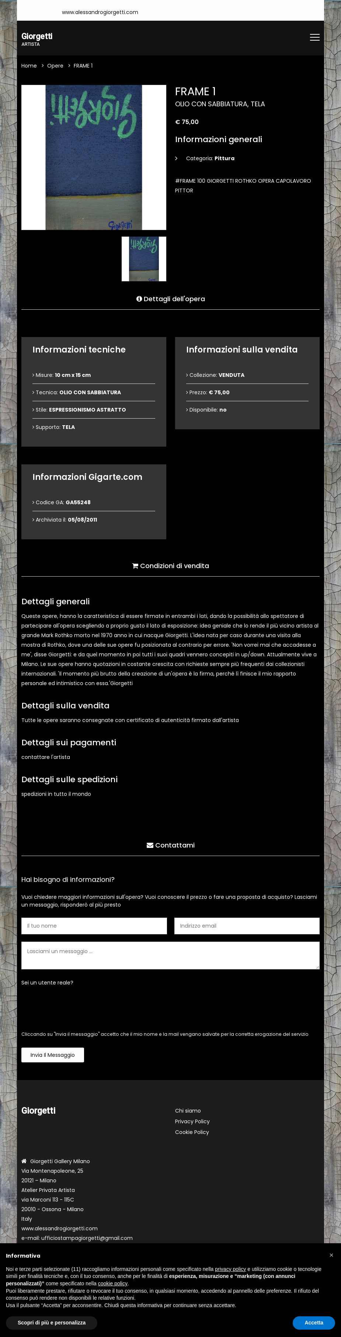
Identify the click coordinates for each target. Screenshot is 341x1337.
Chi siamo (188, 1111)
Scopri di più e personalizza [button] (52, 1323)
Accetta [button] (314, 1323)
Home (29, 66)
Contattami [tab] (171, 844)
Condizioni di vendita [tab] (170, 564)
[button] (331, 1255)
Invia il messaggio (53, 1055)
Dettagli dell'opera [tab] (170, 297)
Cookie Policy (192, 1133)
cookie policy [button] (113, 1283)
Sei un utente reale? (47, 983)
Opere (55, 66)
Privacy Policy (192, 1122)
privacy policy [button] (230, 1269)
